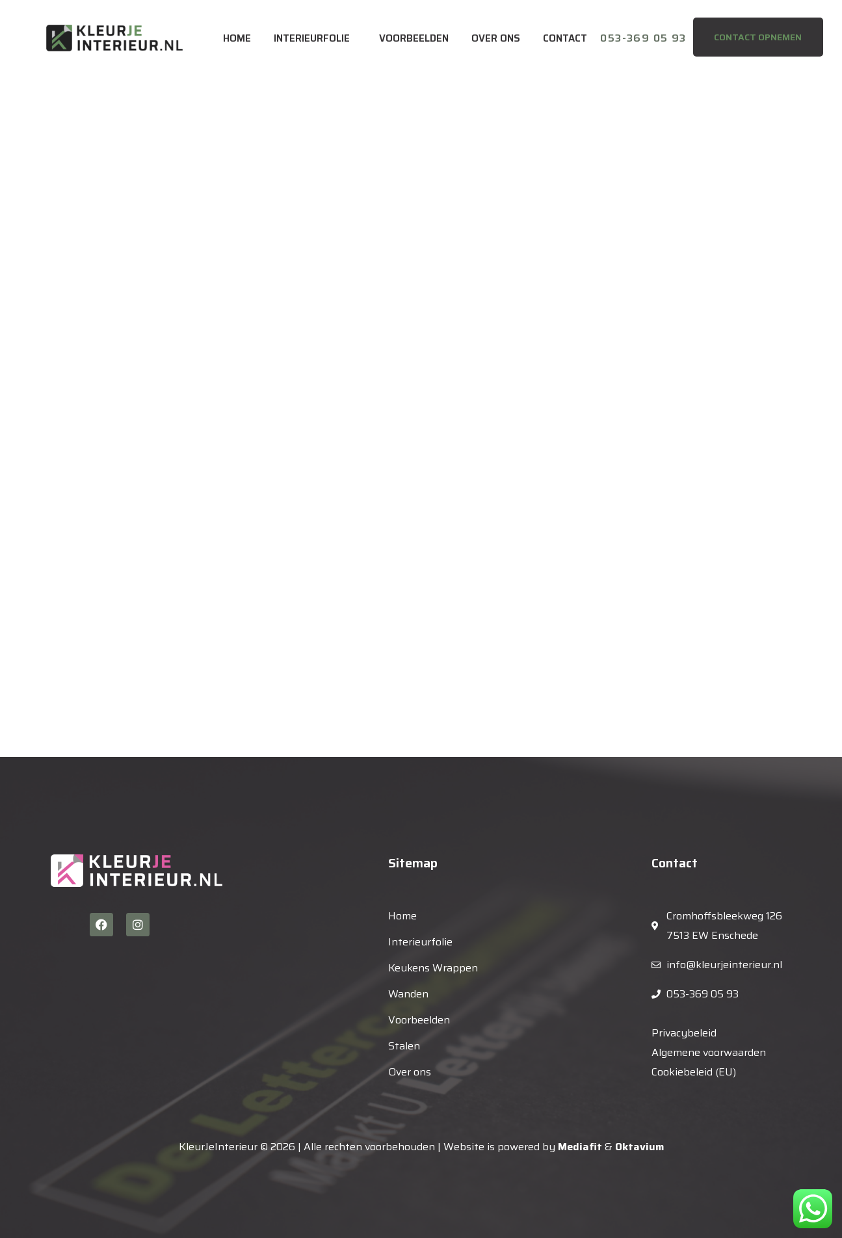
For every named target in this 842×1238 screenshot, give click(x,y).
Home (237, 38)
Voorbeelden (414, 38)
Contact (565, 38)
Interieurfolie (312, 38)
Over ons (495, 38)
